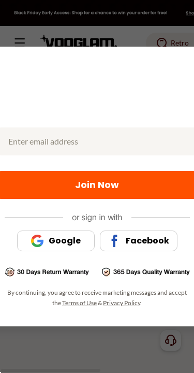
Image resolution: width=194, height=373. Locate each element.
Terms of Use (79, 303)
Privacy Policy (121, 303)
